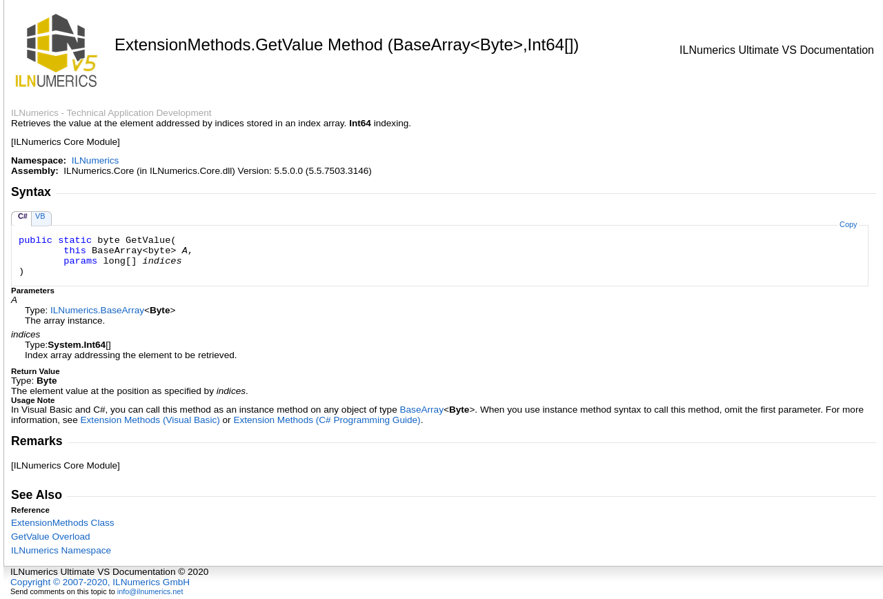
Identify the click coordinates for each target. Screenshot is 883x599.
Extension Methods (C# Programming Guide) (326, 420)
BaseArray (421, 409)
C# (23, 216)
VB (40, 216)
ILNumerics (95, 160)
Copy (848, 224)
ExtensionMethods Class (63, 523)
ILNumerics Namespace (61, 550)
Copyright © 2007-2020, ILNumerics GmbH (100, 582)
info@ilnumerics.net (150, 591)
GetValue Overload (50, 536)
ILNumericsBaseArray (97, 310)
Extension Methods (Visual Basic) (150, 420)
